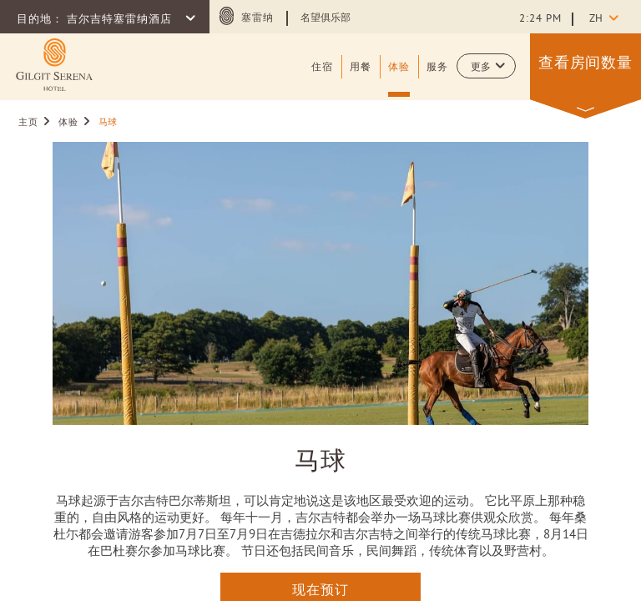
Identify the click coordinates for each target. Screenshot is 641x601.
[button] (486, 65)
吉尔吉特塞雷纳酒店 (121, 20)
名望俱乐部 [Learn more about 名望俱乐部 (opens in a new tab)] (325, 18)
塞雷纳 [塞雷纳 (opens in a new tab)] (257, 18)
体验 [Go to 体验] (68, 123)
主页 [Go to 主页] (28, 123)
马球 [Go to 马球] (108, 123)
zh (596, 19)
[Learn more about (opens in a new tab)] (54, 65)
